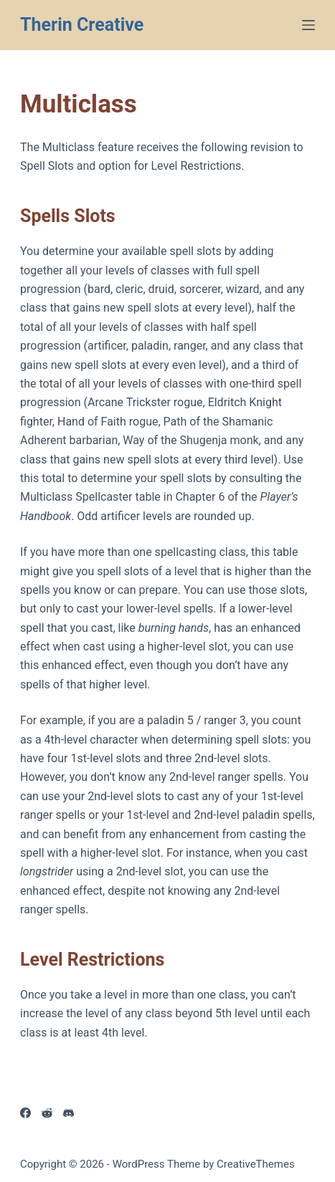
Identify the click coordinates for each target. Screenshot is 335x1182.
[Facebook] (25, 1112)
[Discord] (68, 1112)
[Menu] (308, 25)
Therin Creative (81, 24)
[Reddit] (47, 1112)
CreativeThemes (256, 1164)
